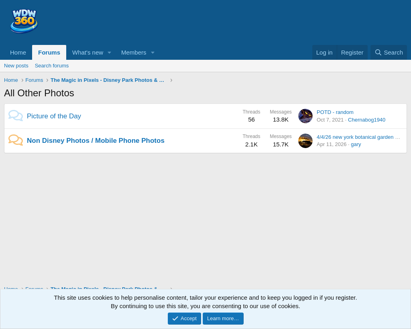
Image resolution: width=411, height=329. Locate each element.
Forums (49, 52)
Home (18, 52)
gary (356, 144)
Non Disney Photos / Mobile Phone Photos (96, 140)
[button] (109, 52)
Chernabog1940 (366, 120)
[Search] (388, 52)
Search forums (52, 66)
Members (133, 52)
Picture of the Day (54, 116)
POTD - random (335, 112)
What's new (87, 52)
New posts (16, 66)
